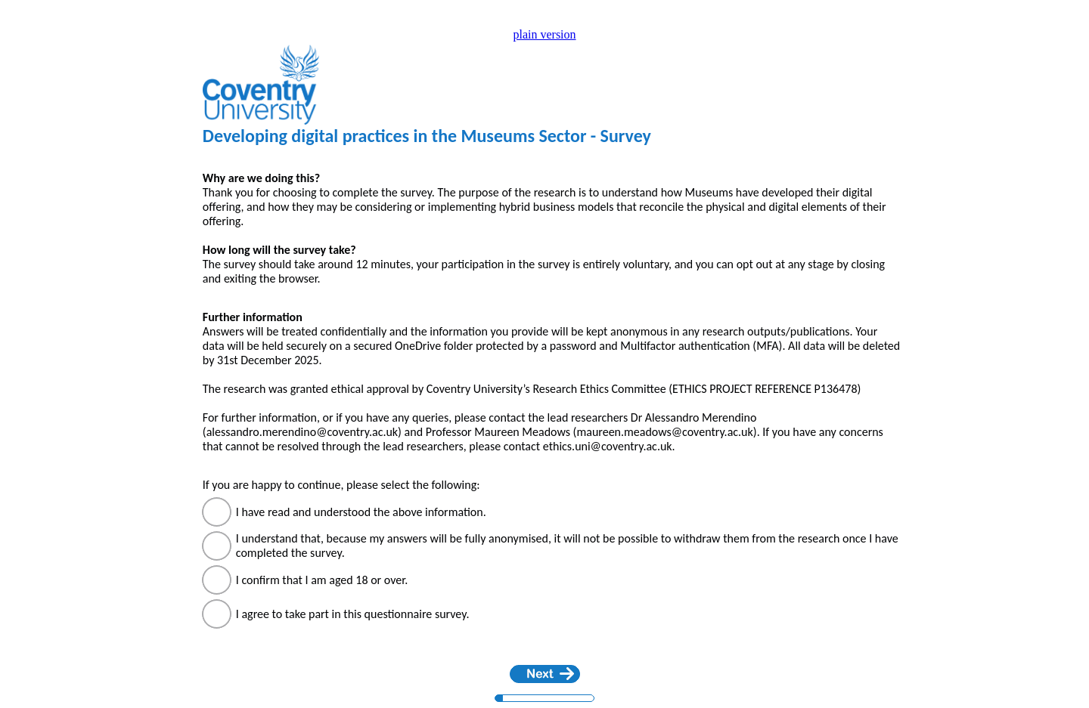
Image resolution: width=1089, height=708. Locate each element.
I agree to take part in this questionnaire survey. (355, 614)
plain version (544, 34)
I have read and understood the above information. (364, 512)
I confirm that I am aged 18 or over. (327, 580)
